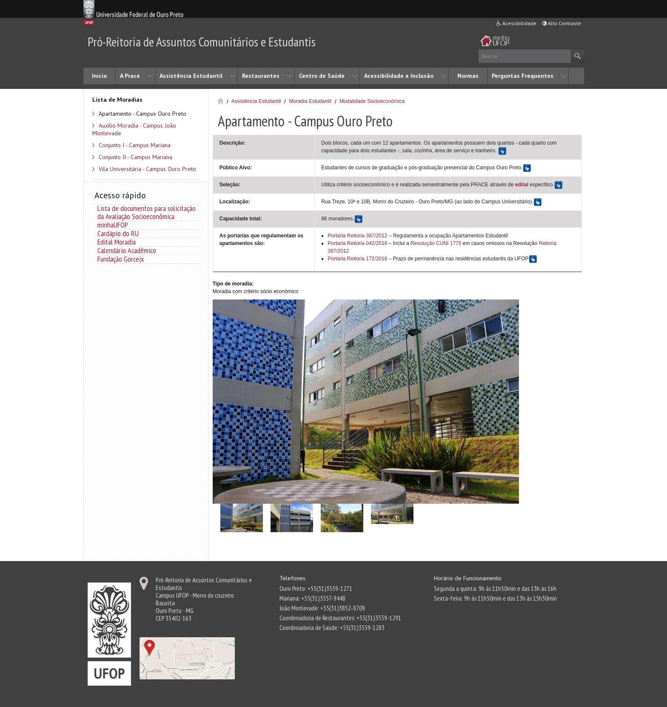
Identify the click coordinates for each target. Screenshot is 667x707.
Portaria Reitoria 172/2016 (357, 259)
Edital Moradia (116, 242)
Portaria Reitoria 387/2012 (357, 236)
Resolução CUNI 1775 (435, 243)
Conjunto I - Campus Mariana (135, 145)
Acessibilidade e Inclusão (398, 76)
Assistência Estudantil (191, 76)
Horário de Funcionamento (468, 578)
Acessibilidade (516, 23)
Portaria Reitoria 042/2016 (357, 243)
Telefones (292, 578)
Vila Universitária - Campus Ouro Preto (147, 169)
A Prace (130, 76)
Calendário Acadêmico (126, 250)
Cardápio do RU (118, 233)
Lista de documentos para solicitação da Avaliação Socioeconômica (146, 212)
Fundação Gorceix (120, 259)
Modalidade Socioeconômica (372, 101)
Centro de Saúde (322, 76)
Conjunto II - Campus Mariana (135, 157)
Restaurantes (260, 76)
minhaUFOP (112, 225)
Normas (468, 76)
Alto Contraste (561, 23)
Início (99, 76)
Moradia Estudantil (310, 101)
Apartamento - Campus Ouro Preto (142, 113)
